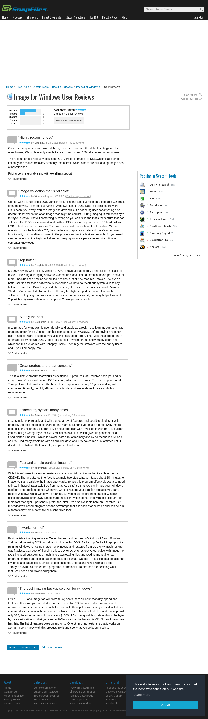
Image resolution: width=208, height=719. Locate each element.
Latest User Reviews (46, 691)
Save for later (191, 95)
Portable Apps (42, 699)
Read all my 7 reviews (78, 196)
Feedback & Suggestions (121, 687)
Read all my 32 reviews (71, 142)
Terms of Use (12, 703)
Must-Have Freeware (46, 703)
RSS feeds (112, 699)
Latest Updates (79, 699)
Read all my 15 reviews (76, 467)
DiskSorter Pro (159, 239)
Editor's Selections (45, 687)
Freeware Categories (82, 687)
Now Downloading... (81, 703)
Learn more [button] (142, 694)
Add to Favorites (189, 99)
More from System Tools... (188, 255)
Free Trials (23, 86)
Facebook (112, 703)
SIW (152, 198)
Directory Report (160, 233)
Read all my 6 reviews (73, 265)
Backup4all (156, 212)
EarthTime (156, 205)
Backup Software (62, 86)
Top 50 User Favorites (46, 695)
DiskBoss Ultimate (161, 226)
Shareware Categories (82, 691)
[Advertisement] (104, 53)
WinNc (153, 191)
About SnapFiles (14, 695)
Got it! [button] (165, 705)
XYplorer (155, 246)
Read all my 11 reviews (74, 322)
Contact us (10, 691)
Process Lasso (159, 219)
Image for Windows (88, 86)
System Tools (41, 86)
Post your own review (69, 120)
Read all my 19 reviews (71, 415)
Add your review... (52, 647)
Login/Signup (114, 695)
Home (9, 86)
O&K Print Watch (159, 184)
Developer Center (116, 691)
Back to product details (23, 647)
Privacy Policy (12, 699)
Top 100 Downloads (81, 695)
